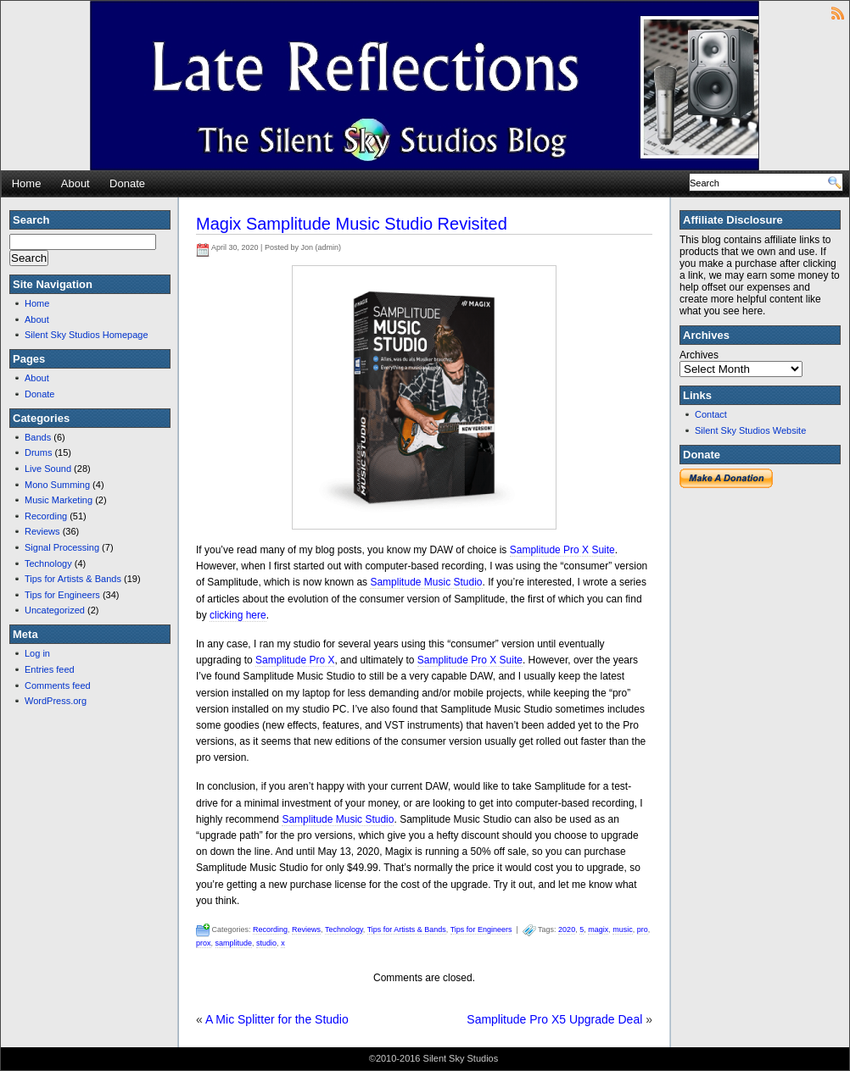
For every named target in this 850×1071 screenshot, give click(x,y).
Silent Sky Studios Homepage (86, 335)
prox (203, 943)
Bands (38, 437)
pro (642, 929)
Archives (699, 355)
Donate (127, 183)
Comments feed (58, 685)
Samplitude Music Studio (426, 582)
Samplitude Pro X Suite (562, 550)
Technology (48, 563)
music (622, 929)
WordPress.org (56, 701)
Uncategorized (55, 610)
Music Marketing (58, 500)
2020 (566, 929)
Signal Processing (62, 547)
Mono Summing (57, 485)
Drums (38, 452)
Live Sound (48, 468)
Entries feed (50, 669)
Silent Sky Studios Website (750, 430)
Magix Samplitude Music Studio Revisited (351, 223)
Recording (46, 516)
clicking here (238, 615)
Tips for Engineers (62, 595)
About (75, 183)
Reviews (42, 531)
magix (598, 929)
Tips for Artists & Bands (73, 579)
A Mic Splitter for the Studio (277, 1019)
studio (266, 943)
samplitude (234, 943)
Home (27, 183)
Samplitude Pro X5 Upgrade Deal (554, 1019)
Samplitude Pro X (294, 660)
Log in (37, 653)
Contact (711, 414)
